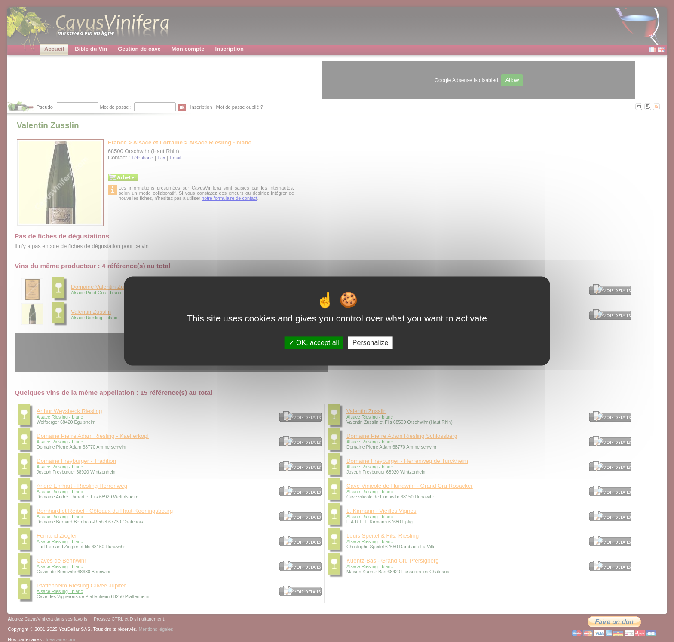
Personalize (370, 342)
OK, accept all (314, 342)
